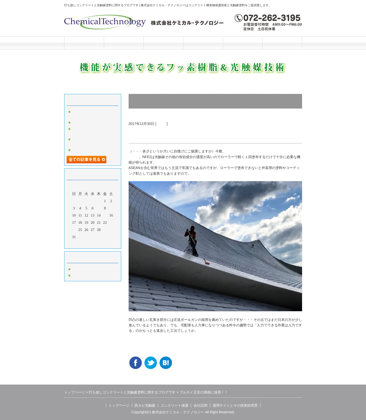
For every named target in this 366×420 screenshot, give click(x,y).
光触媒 (161, 124)
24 (74, 230)
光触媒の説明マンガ (88, 149)
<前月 (83, 244)
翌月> (102, 244)
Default (77, 269)
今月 (92, 244)
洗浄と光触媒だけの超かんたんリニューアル (94, 130)
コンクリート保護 (163, 42)
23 (111, 222)
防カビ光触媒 (123, 42)
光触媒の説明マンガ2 (89, 122)
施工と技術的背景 (242, 42)
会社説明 (203, 42)
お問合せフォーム (282, 42)
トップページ (84, 42)
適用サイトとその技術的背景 (235, 405)
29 (105, 230)
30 (111, 230)
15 (105, 215)
